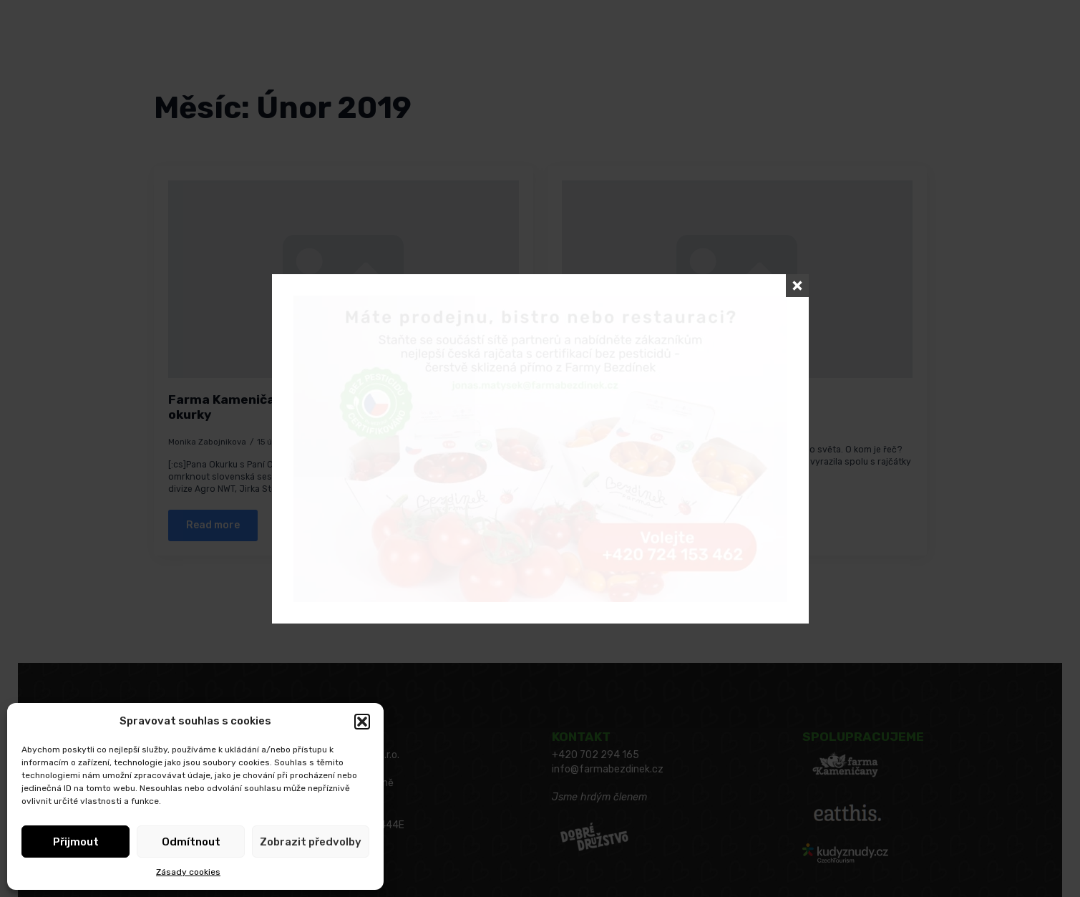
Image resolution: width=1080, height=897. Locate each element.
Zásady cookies (188, 872)
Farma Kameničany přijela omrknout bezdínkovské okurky (328, 407)
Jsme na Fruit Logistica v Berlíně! (668, 399)
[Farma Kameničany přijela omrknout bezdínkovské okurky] (343, 279)
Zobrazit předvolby (310, 841)
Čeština (105, 52)
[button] (362, 721)
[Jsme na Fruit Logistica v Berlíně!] (737, 279)
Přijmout (76, 841)
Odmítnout (191, 841)
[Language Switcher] (136, 51)
